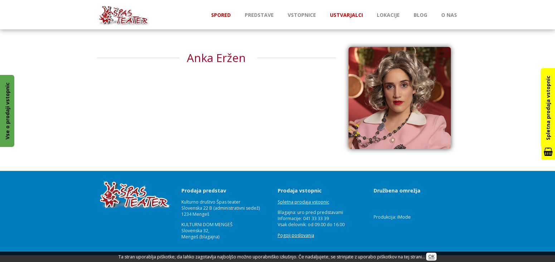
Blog (420, 14)
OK (431, 257)
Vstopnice (302, 14)
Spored (221, 14)
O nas (449, 14)
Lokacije (388, 14)
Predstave (259, 14)
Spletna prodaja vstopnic (303, 202)
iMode (404, 217)
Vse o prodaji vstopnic (7, 110)
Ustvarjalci (346, 14)
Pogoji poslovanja (296, 235)
